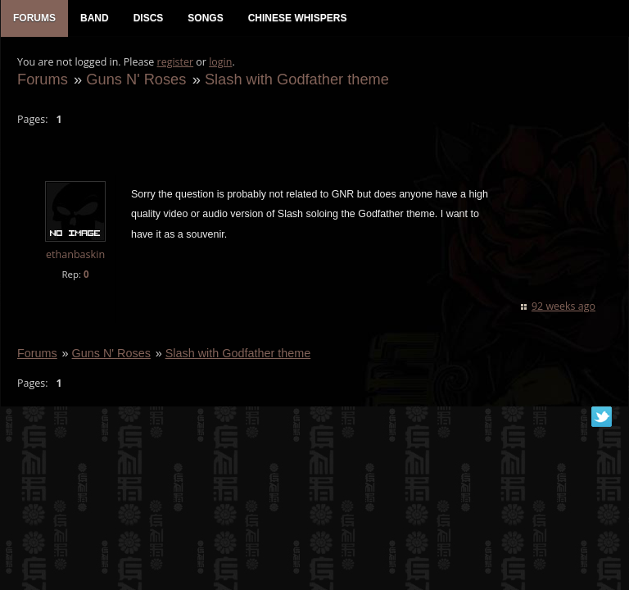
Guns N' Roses (136, 79)
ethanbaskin (75, 254)
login (220, 62)
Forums (42, 79)
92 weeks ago (563, 306)
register (175, 62)
